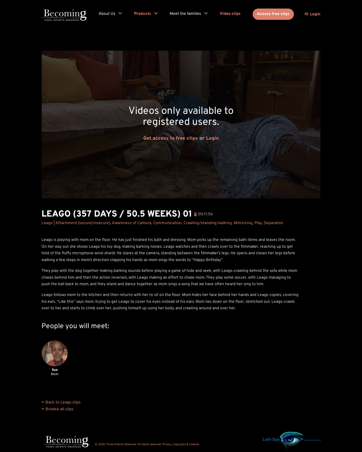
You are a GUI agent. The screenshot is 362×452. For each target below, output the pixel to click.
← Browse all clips (57, 409)
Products (146, 13)
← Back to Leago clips (61, 402)
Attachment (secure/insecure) (82, 223)
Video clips (230, 13)
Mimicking (243, 223)
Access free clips (273, 14)
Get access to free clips (170, 138)
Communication (167, 223)
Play (258, 223)
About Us (110, 13)
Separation (273, 223)
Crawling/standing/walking (208, 223)
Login (212, 138)
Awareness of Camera (131, 223)
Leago (47, 223)
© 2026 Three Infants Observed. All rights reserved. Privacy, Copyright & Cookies (147, 444)
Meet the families (189, 13)
